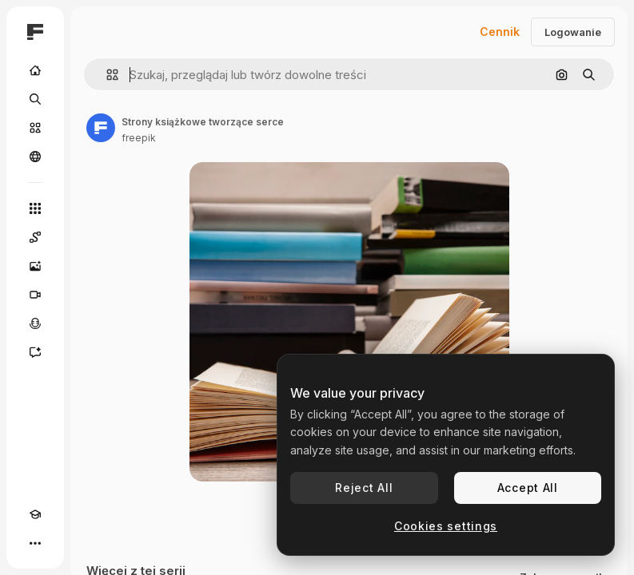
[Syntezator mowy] (35, 323)
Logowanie (572, 32)
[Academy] (35, 514)
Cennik (500, 31)
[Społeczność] (35, 156)
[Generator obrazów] (35, 266)
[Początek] (35, 70)
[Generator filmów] (35, 294)
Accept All (527, 487)
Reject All (364, 487)
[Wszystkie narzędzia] (35, 208)
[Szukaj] (35, 99)
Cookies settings (445, 526)
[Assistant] (35, 352)
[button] (106, 75)
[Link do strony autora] (100, 127)
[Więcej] (35, 543)
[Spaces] (35, 237)
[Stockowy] (35, 128)
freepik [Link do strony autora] (139, 138)
